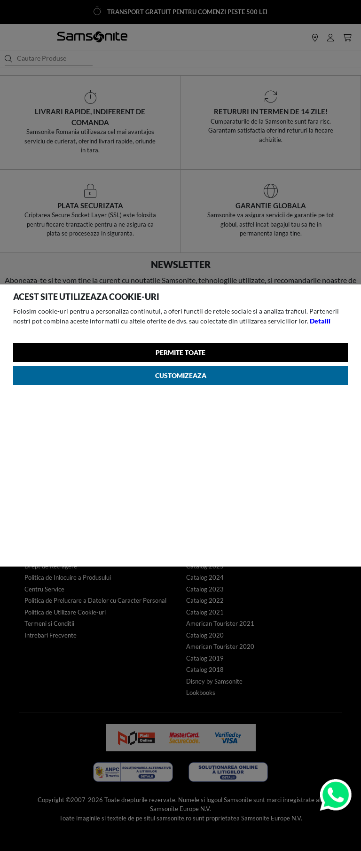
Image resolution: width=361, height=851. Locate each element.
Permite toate (180, 352)
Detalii (320, 321)
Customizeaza (180, 375)
